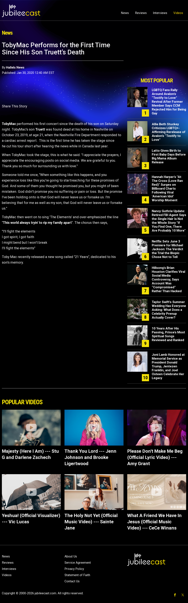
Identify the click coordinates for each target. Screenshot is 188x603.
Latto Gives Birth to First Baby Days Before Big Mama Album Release (169, 156)
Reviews (141, 13)
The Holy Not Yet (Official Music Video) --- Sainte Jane (91, 522)
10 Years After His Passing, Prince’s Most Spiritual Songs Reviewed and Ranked (168, 334)
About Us (70, 556)
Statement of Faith (77, 575)
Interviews (160, 13)
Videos (178, 13)
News (125, 13)
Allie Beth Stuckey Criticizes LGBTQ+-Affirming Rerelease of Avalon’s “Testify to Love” (168, 132)
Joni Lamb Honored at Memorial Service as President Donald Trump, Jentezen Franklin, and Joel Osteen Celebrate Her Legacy (168, 366)
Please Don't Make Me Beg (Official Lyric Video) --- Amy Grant (155, 457)
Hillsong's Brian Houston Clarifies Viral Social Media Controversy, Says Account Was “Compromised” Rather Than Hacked (168, 279)
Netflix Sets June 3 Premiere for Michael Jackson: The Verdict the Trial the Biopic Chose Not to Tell (167, 249)
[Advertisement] (156, 58)
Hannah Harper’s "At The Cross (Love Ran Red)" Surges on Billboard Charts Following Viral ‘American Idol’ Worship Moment (167, 188)
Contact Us (72, 581)
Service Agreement (77, 562)
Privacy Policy (74, 569)
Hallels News (15, 67)
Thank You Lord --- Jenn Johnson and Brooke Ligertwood (90, 457)
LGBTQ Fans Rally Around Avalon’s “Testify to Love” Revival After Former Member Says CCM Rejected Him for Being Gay (169, 101)
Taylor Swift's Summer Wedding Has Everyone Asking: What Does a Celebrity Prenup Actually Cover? (169, 309)
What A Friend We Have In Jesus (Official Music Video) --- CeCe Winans (154, 522)
